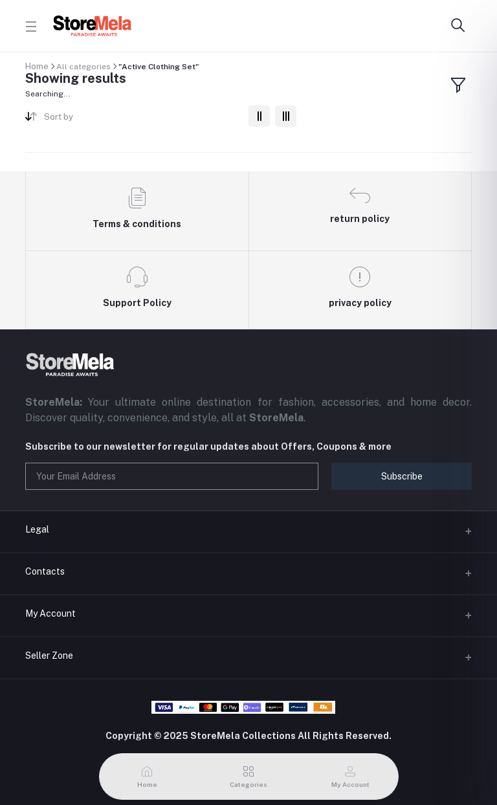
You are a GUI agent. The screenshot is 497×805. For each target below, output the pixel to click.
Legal (37, 529)
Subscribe (402, 476)
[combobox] (141, 119)
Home (37, 66)
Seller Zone (49, 655)
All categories (83, 66)
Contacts (45, 571)
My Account (50, 613)
